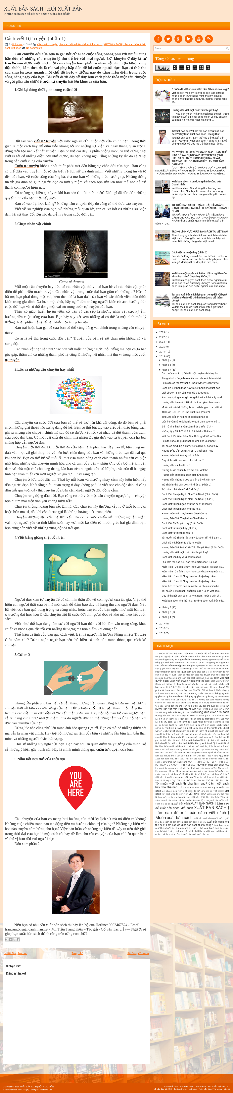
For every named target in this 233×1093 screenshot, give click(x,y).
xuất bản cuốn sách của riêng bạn (193, 800)
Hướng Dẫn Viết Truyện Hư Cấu (177, 712)
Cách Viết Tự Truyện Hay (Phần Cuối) (182, 523)
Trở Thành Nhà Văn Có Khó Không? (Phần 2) (186, 484)
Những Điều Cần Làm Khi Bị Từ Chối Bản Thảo (187, 450)
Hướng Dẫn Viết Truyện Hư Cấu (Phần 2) (184, 513)
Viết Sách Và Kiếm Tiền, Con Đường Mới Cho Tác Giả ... (192, 436)
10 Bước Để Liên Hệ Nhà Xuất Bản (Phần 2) (186, 412)
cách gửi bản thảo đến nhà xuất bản (172, 678)
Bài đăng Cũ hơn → (138, 953)
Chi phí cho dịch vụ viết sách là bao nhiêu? (201, 687)
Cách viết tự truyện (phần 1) (35, 38)
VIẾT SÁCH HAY (197, 794)
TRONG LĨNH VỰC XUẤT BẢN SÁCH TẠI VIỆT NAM (200, 231)
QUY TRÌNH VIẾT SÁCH (184, 765)
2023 (162, 332)
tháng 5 (167, 364)
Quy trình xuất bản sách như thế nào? (183, 460)
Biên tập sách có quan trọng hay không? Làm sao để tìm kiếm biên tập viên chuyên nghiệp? (192, 664)
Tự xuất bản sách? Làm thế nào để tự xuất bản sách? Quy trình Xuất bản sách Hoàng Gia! (198, 133)
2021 (162, 341)
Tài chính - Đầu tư (221, 1089)
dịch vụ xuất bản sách (201, 693)
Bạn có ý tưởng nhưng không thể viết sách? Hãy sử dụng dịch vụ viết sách (192, 658)
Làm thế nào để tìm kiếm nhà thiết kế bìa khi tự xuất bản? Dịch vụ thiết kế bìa (192, 743)
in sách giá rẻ (203, 715)
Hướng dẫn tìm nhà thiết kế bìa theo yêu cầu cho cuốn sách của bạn (196, 706)
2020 (162, 346)
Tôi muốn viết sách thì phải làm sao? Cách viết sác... (191, 590)
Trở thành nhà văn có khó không (196, 787)
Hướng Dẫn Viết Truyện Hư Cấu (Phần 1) (184, 518)
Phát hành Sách (186, 1086)
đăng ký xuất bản (217, 696)
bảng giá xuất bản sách (167, 662)
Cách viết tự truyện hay (168, 684)
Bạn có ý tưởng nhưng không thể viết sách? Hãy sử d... (193, 397)
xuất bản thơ (203, 834)
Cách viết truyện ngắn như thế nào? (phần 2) (187, 503)
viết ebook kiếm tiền (172, 791)
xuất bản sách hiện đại (195, 822)
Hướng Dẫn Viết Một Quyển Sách (180, 455)
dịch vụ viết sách (179, 693)
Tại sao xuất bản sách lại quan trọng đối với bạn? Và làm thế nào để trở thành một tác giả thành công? (199, 297)
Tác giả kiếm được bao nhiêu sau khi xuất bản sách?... (192, 378)
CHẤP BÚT (171, 687)
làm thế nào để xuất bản (171, 746)
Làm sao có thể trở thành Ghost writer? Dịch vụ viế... (191, 382)
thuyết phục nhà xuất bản (179, 777)
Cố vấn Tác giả (160, 1089)
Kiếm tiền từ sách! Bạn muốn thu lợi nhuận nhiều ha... (191, 586)
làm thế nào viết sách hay (196, 746)
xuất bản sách (181, 803)
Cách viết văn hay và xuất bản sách (199, 684)
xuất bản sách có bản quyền (169, 822)
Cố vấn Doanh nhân (178, 1089)
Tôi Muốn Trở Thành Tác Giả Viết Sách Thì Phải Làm (203, 780)
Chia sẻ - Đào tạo (202, 1086)
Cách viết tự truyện (47, 44)
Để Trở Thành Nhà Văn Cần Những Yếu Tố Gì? (187, 426)
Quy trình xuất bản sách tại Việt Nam (204, 768)
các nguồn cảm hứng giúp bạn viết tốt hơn (197, 672)
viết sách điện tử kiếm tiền (175, 794)
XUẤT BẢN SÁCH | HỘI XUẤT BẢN (43, 8)
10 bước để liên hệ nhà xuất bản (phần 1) (185, 416)
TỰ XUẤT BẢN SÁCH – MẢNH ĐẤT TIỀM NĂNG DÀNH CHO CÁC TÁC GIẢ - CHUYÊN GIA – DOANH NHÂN (200, 208)
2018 (162, 356)
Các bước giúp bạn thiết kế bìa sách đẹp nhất (202, 668)
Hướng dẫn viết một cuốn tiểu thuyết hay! (195, 110)
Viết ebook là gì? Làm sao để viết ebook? (185, 392)
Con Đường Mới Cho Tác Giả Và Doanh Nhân (199, 690)
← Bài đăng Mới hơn (15, 953)
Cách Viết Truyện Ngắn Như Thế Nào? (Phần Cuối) (190, 494)
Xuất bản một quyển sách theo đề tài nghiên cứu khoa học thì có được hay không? (199, 275)
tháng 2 (167, 612)
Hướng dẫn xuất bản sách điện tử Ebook (185, 474)
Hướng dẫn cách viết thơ (175, 465)
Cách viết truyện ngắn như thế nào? (182, 508)
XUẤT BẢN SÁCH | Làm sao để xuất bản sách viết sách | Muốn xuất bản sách (192, 812)
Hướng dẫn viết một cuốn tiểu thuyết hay (178, 708)
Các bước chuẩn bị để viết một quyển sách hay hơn (190, 373)
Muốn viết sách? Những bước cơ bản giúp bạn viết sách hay (189, 749)
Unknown (17, 44)
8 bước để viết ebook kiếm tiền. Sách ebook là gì (198, 656)
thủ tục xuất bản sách (213, 774)
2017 (162, 623)
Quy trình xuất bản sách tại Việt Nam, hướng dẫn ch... (191, 595)
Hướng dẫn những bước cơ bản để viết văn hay (188, 479)
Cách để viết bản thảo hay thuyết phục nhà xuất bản (191, 387)
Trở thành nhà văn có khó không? (181, 489)
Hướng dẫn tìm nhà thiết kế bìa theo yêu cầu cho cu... (192, 402)
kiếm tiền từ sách (220, 715)
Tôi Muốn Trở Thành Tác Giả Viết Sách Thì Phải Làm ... (191, 537)
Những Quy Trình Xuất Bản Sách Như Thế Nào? (188, 431)
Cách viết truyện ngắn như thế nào (190, 680)
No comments (34, 48)
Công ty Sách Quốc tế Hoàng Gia (37, 1089)
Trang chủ (13, 26)
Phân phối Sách (171, 1086)
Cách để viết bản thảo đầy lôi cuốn (181, 542)
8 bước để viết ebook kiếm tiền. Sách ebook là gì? (200, 89)
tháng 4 (167, 369)
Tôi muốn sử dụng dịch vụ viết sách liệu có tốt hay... (191, 445)
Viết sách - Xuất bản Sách (200, 1089)
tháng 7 (167, 359)
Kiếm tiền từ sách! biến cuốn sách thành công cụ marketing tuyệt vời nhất (192, 719)
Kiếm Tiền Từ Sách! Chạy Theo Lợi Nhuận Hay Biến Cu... (193, 566)
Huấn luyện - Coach (221, 1086)
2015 (162, 633)
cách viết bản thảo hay (202, 678)
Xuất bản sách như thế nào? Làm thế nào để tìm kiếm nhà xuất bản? (192, 827)
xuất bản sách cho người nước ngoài (211, 818)
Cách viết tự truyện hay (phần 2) (189, 252)
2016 (162, 628)
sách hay (187, 771)
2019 (162, 351)
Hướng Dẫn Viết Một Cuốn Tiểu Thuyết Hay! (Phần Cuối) (193, 547)
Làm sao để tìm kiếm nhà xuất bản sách (80, 44)
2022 (162, 337)
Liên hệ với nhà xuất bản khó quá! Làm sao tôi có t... (191, 421)
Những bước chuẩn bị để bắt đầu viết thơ (185, 470)
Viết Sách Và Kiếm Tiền (213, 797)
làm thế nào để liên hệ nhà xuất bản (205, 740)
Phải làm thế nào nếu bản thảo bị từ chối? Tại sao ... (191, 561)
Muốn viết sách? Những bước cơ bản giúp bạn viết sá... (193, 407)
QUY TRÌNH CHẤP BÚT (199, 762)
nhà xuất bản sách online (177, 752)
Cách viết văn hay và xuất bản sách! (182, 556)
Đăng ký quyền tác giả (197, 696)
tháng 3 (167, 607)
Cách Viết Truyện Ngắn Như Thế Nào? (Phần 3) (188, 498)
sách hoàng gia (199, 771)
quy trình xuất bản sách (210, 764)
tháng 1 (167, 616)
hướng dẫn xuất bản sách (211, 712)
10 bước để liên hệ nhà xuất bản (174, 653)
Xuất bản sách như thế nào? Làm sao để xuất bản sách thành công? (192, 823)
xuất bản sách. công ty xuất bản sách (179, 834)
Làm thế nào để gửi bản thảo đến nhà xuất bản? (189, 440)
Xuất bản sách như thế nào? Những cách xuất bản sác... (193, 600)
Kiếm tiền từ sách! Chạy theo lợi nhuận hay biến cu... (191, 576)
